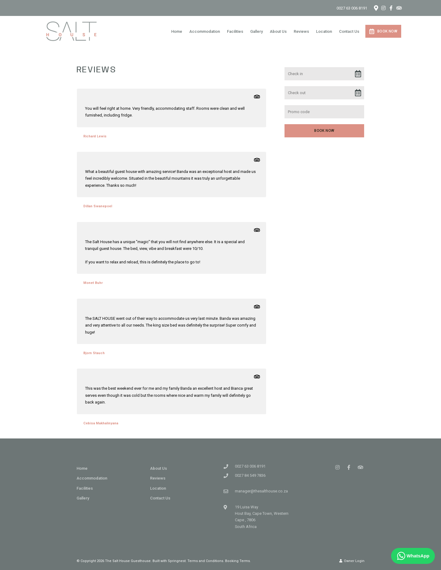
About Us (278, 31)
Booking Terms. (238, 561)
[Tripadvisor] (398, 8)
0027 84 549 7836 (250, 475)
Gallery (256, 31)
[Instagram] (383, 8)
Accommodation (204, 31)
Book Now (383, 31)
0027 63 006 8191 (352, 8)
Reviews (301, 31)
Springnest (177, 561)
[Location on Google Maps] (375, 7)
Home (176, 31)
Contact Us (349, 31)
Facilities (235, 31)
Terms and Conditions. (205, 561)
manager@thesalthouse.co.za (261, 491)
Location (324, 31)
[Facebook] (391, 8)
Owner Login (351, 561)
